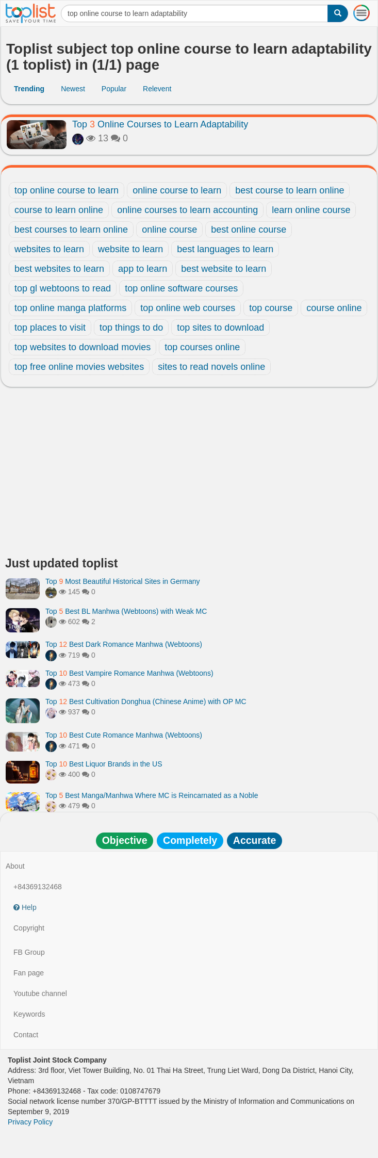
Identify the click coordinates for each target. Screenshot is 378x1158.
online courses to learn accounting (187, 210)
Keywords (29, 1014)
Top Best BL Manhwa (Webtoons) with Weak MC (126, 611)
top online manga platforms (70, 308)
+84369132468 (37, 887)
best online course (248, 229)
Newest (73, 89)
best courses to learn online (71, 229)
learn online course (311, 210)
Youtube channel (40, 993)
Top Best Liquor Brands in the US (103, 764)
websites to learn (49, 249)
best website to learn (223, 269)
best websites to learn (59, 269)
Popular (114, 89)
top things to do (131, 327)
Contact (25, 1035)
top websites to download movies (82, 347)
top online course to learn (66, 190)
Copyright (28, 928)
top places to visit (50, 327)
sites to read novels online (211, 367)
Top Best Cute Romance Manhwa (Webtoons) (123, 735)
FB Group (29, 952)
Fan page (28, 973)
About (15, 866)
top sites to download (220, 327)
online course (169, 229)
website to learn (130, 249)
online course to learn (177, 190)
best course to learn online (289, 190)
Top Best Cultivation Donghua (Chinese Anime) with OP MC (145, 701)
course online (333, 308)
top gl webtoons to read (62, 288)
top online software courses (181, 288)
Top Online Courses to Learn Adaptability (160, 124)
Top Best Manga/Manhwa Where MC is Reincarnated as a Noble (151, 795)
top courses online (202, 347)
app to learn (142, 269)
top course (270, 308)
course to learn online (58, 210)
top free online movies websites (79, 367)
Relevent (157, 89)
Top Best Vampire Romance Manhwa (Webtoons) (129, 673)
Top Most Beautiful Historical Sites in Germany (122, 581)
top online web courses (187, 308)
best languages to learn (225, 249)
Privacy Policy (30, 1122)
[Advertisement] (189, 474)
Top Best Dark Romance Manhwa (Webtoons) (123, 644)
